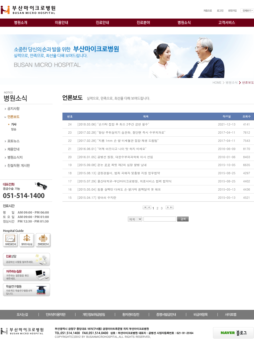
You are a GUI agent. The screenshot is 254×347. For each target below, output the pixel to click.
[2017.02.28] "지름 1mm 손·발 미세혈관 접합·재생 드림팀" (118, 140)
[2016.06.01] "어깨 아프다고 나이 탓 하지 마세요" (111, 149)
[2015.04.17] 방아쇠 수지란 (96, 197)
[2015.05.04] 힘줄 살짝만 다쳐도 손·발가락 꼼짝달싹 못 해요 (119, 189)
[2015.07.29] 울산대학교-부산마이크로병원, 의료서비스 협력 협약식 (124, 181)
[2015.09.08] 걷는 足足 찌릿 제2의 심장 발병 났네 (112, 165)
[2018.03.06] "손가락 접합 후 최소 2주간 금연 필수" (113, 124)
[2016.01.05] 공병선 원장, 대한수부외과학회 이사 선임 (115, 157)
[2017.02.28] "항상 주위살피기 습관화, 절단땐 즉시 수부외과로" (121, 132)
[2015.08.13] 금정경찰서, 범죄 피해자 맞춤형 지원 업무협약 (118, 173)
